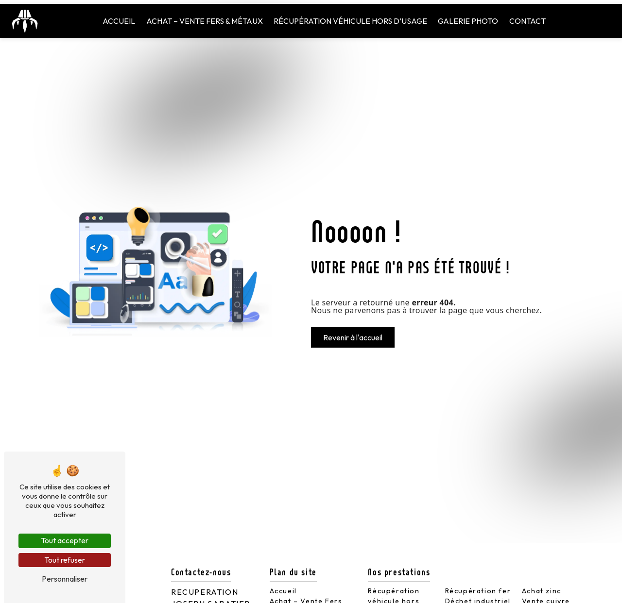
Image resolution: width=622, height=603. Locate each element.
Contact (527, 21)
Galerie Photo (468, 21)
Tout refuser (64, 560)
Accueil (119, 21)
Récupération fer (478, 590)
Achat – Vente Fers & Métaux (204, 21)
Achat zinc (541, 590)
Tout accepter (64, 540)
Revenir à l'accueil (352, 337)
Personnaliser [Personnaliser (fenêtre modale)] (64, 579)
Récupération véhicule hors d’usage (350, 21)
